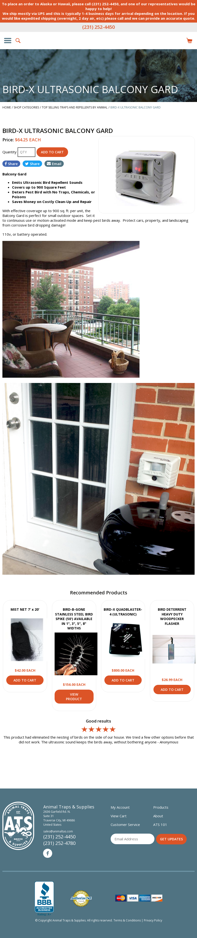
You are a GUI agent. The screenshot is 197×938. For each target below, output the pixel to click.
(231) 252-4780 (59, 843)
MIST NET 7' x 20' (25, 609)
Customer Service (125, 824)
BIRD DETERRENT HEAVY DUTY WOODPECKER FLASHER (172, 616)
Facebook (47, 853)
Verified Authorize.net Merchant (81, 898)
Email (54, 163)
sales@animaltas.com (58, 831)
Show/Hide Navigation (7, 40)
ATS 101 (160, 824)
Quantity (10, 151)
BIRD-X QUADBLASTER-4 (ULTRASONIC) (123, 611)
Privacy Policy (153, 920)
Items (189, 40)
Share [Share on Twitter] (32, 163)
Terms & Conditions (127, 920)
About (158, 815)
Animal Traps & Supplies (98, 50)
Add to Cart (24, 680)
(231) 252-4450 (98, 27)
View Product (27, 639)
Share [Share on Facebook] (11, 163)
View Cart (119, 815)
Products (160, 807)
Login (178, 40)
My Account (120, 807)
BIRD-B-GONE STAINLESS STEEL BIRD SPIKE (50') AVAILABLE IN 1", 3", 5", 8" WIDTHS (74, 618)
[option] (147, 174)
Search (18, 40)
